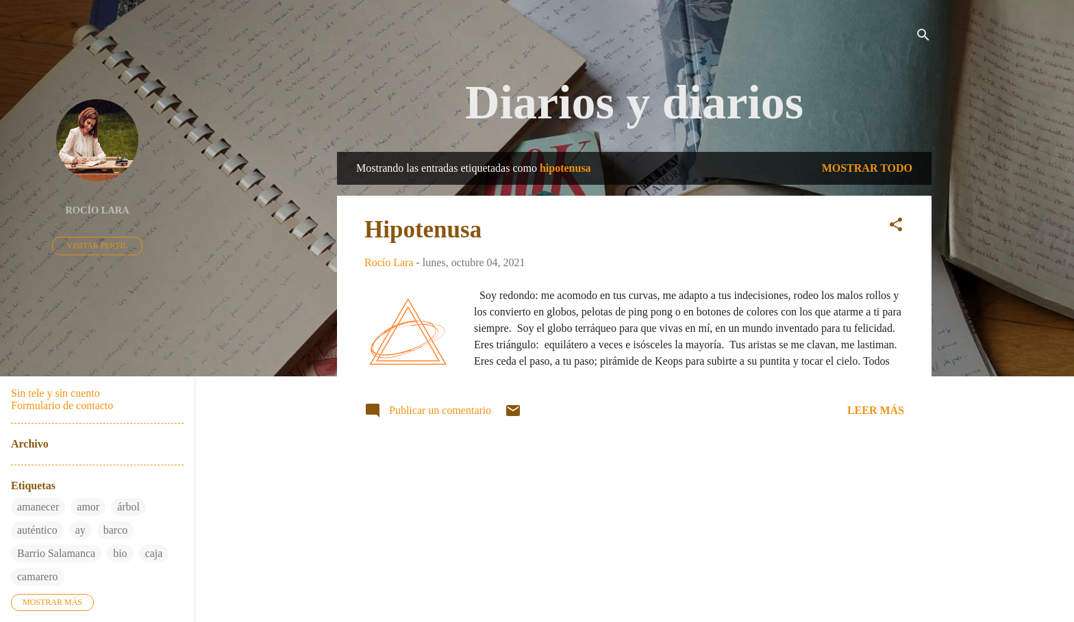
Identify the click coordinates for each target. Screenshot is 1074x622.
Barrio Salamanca (56, 553)
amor (88, 507)
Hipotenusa (423, 229)
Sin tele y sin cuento (55, 393)
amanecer (38, 507)
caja (154, 553)
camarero (37, 576)
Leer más (875, 410)
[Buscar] (923, 37)
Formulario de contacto (62, 405)
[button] (896, 226)
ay (80, 530)
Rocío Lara (97, 210)
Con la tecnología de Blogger (634, 558)
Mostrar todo (867, 168)
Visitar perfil (96, 245)
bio (120, 553)
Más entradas (634, 475)
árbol (128, 507)
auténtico (37, 530)
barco (115, 530)
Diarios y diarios (634, 102)
